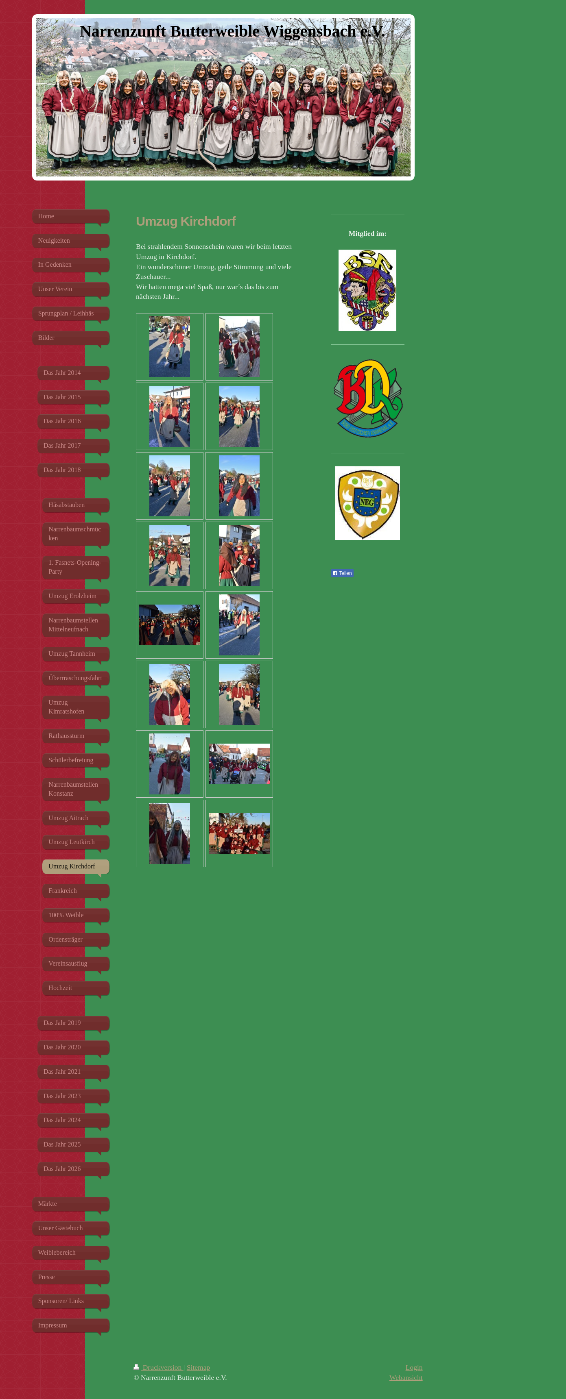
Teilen (342, 573)
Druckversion (158, 1367)
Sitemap (198, 1367)
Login (414, 1367)
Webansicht (406, 1377)
